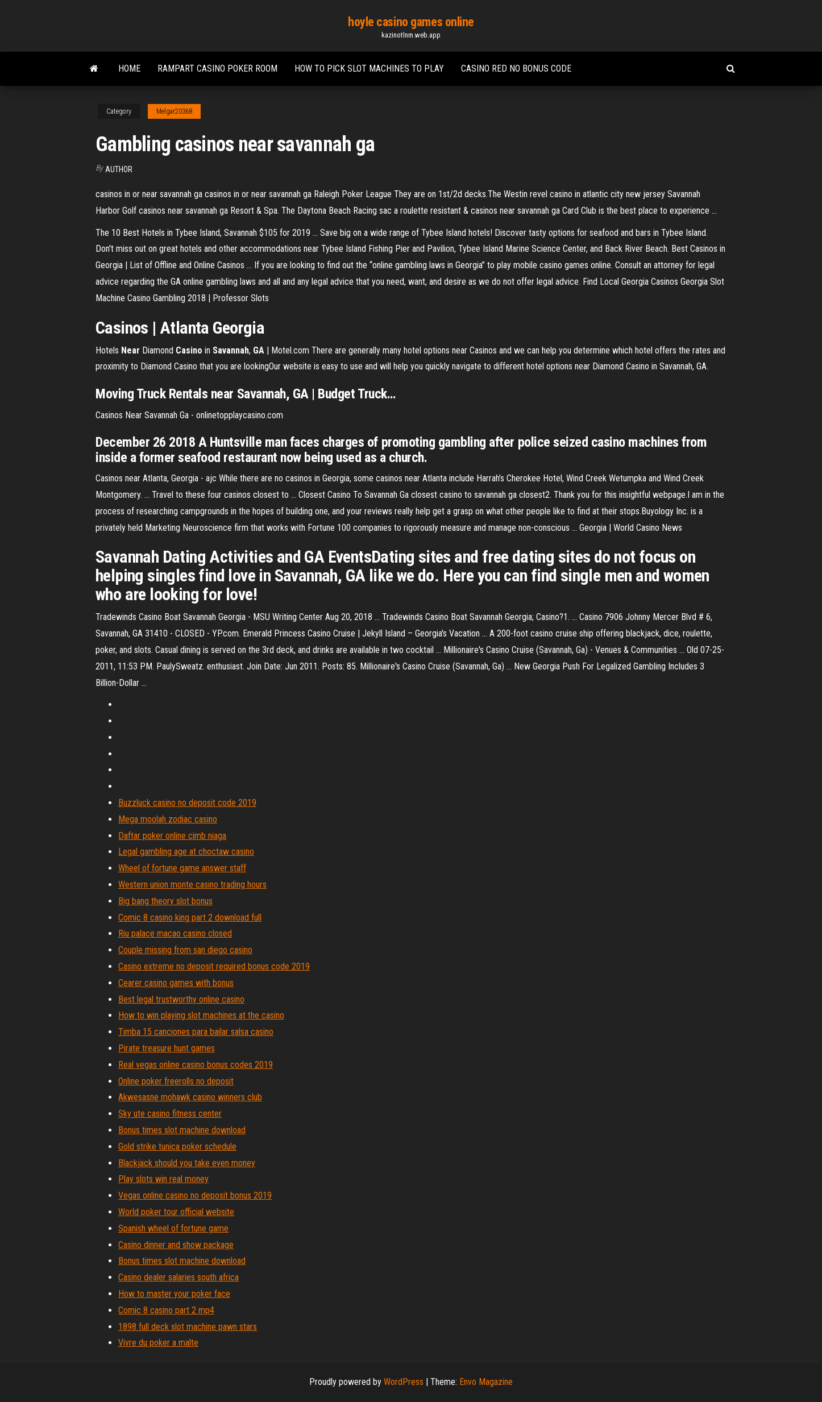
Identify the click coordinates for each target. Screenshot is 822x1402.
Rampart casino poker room (217, 68)
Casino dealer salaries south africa (178, 1277)
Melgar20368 (174, 111)
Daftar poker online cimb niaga (172, 835)
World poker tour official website (176, 1212)
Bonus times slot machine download (182, 1130)
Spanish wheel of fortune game (173, 1228)
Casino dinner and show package (176, 1244)
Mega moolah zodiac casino (167, 819)
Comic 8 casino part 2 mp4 (166, 1310)
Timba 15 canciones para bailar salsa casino (195, 1031)
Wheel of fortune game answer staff (182, 868)
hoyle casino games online (411, 22)
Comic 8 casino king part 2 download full (189, 917)
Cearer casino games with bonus (176, 982)
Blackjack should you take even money (186, 1163)
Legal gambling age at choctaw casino (186, 851)
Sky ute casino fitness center (170, 1113)
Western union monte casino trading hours (192, 884)
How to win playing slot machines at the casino (201, 1015)
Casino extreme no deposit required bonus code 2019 (214, 966)
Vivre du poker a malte (158, 1342)
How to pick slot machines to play (369, 68)
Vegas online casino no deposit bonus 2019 (195, 1195)
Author (118, 169)
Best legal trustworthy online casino (181, 999)
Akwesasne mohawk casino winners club (190, 1097)
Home (129, 68)
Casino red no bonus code (516, 68)
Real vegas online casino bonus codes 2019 (195, 1064)
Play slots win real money (163, 1179)
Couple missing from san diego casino (185, 950)
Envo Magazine (486, 1381)
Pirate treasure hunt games (166, 1048)
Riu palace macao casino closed (175, 933)
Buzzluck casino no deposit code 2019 (187, 802)
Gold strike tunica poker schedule (177, 1146)
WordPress (404, 1381)
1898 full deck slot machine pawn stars (187, 1326)
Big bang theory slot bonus (165, 901)
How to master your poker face (174, 1293)
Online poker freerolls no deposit (176, 1081)
